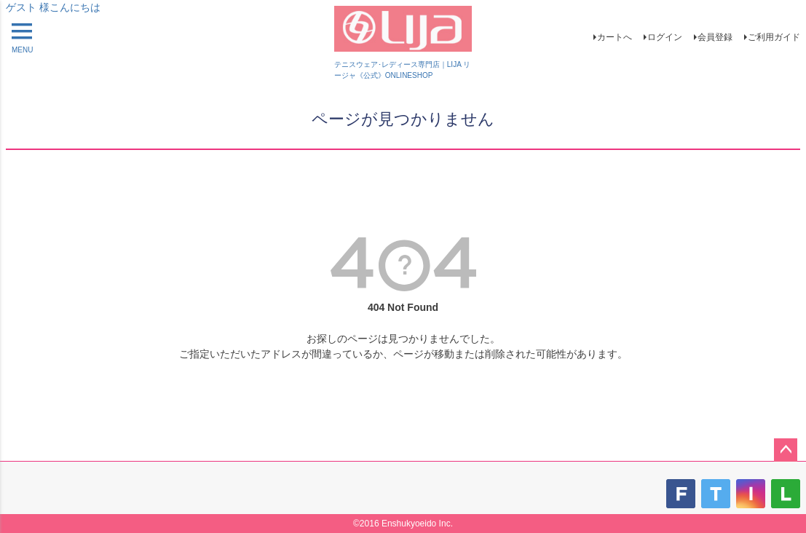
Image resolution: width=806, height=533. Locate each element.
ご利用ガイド (774, 37)
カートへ (614, 37)
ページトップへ (785, 450)
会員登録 (715, 37)
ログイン (664, 37)
